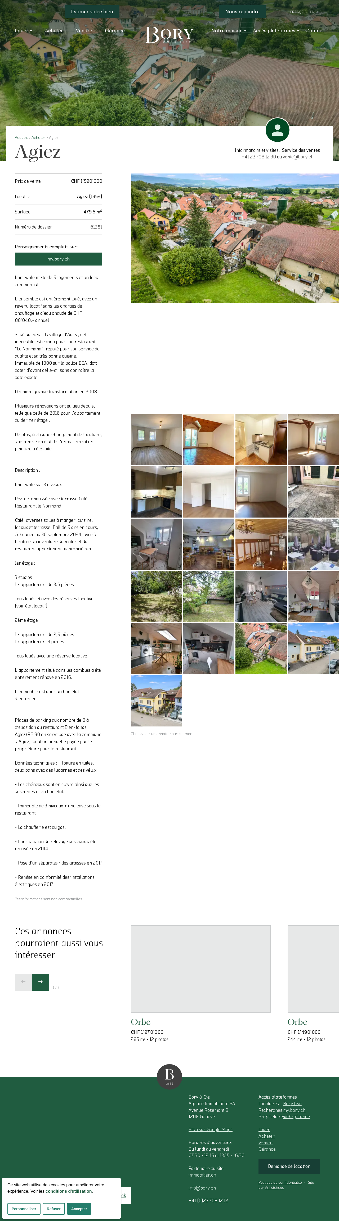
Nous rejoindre (242, 11)
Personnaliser (24, 1209)
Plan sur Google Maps (211, 1129)
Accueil (21, 137)
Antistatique (274, 1188)
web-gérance (296, 1116)
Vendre (265, 1142)
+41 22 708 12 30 (259, 156)
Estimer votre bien (92, 11)
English (317, 12)
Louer (264, 1129)
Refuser (54, 1209)
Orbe (141, 1022)
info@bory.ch (202, 1188)
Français (298, 12)
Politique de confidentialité (280, 1183)
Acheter (38, 137)
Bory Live (292, 1103)
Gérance (267, 1149)
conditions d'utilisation (69, 1191)
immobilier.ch (202, 1175)
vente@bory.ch (298, 156)
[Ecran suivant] (40, 982)
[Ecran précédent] (23, 982)
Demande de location (289, 1166)
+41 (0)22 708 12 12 (208, 1200)
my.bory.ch (58, 259)
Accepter (79, 1209)
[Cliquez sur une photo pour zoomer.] (235, 238)
